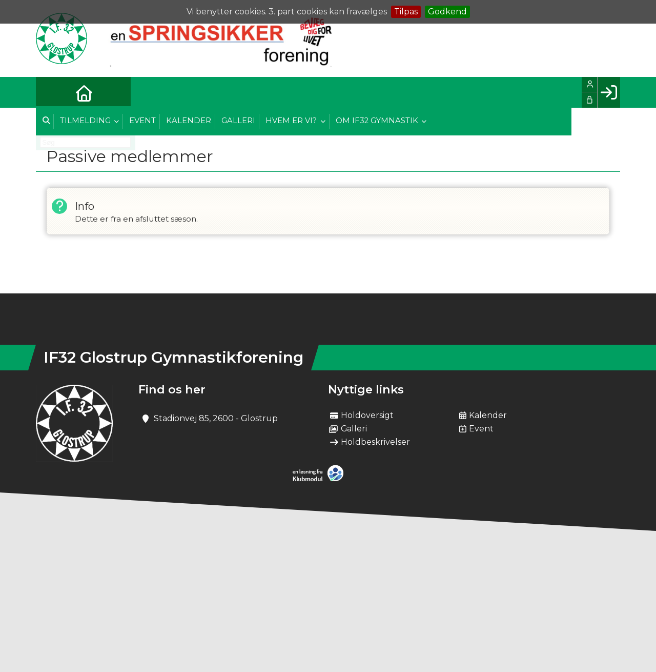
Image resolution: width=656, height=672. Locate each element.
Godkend (447, 11)
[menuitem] (51, 92)
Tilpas (406, 11)
